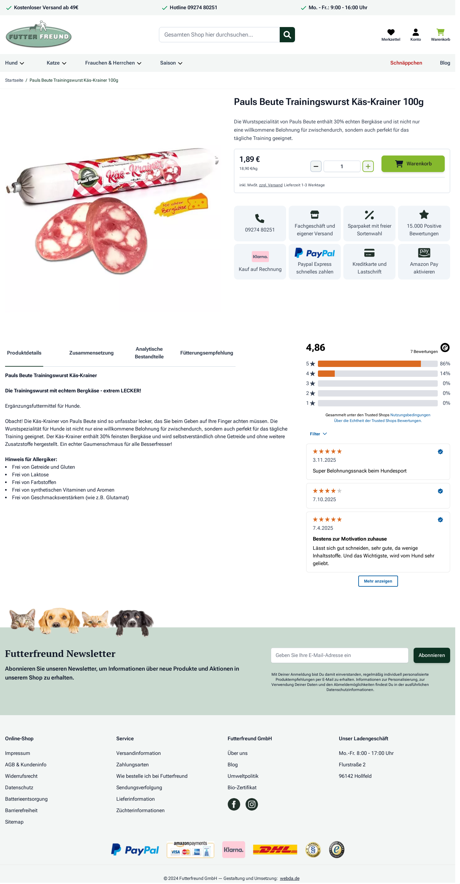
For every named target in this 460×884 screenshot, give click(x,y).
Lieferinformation (135, 799)
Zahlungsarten (132, 765)
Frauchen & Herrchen (110, 63)
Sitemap (14, 822)
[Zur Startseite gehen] (38, 34)
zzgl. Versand (271, 185)
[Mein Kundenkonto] (415, 34)
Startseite (14, 80)
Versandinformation (138, 753)
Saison (168, 63)
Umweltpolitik (243, 776)
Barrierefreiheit (21, 810)
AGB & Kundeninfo (25, 765)
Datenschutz (19, 787)
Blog (445, 63)
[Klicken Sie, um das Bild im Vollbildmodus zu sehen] (113, 204)
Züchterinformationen (140, 810)
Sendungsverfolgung (139, 787)
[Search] (219, 34)
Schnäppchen (406, 63)
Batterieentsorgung (26, 799)
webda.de (289, 878)
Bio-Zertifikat (242, 787)
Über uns (238, 753)
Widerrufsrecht (21, 776)
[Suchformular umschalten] (287, 34)
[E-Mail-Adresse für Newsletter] (340, 655)
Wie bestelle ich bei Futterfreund (152, 776)
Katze (53, 63)
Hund (11, 63)
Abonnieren (432, 655)
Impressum (17, 753)
